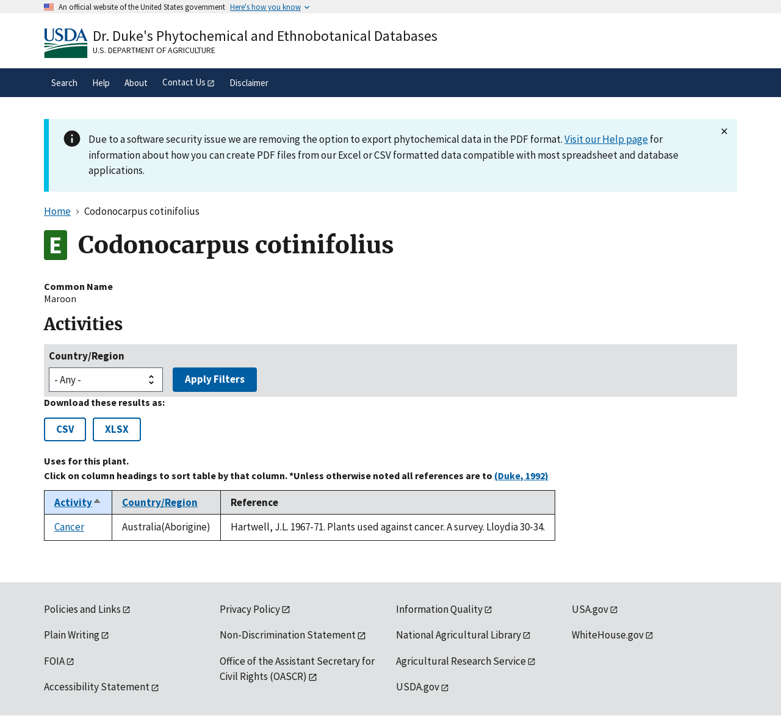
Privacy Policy (250, 609)
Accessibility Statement (96, 686)
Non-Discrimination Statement (288, 635)
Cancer (69, 526)
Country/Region (86, 356)
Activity (78, 502)
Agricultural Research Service (461, 661)
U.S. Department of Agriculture (154, 50)
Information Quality (439, 609)
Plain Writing (71, 635)
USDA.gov (417, 686)
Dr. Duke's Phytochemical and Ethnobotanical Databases (265, 36)
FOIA (54, 661)
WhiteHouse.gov (608, 635)
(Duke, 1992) (521, 475)
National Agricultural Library (458, 635)
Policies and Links (82, 609)
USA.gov (590, 609)
